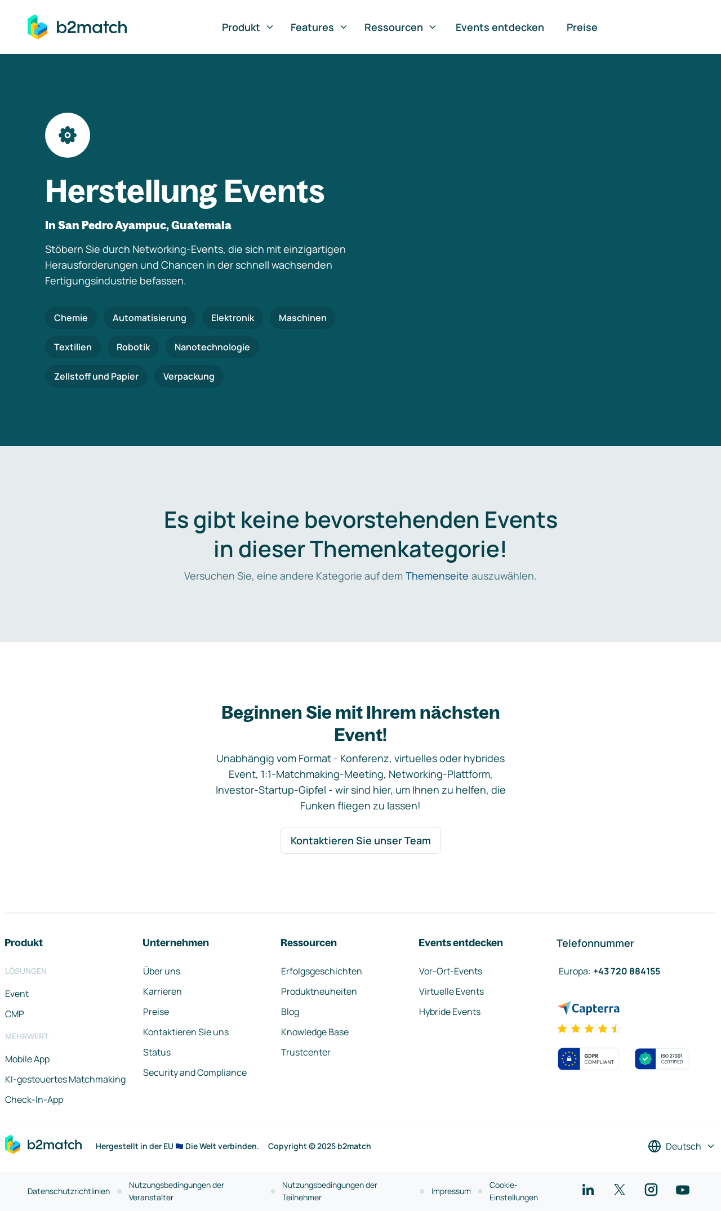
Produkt (248, 27)
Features (320, 27)
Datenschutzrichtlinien (69, 1191)
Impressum (451, 1191)
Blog (290, 1011)
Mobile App (27, 1059)
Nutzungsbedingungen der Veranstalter (176, 1191)
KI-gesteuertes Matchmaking (65, 1079)
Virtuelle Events (451, 991)
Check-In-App (34, 1099)
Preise (582, 27)
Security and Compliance (195, 1072)
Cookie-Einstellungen (513, 1191)
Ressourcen (401, 27)
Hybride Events (449, 1011)
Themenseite (437, 575)
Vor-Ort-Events (450, 971)
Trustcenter (306, 1052)
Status (157, 1052)
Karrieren (162, 991)
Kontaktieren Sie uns (186, 1032)
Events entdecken (500, 27)
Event (17, 993)
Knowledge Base (315, 1032)
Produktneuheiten (319, 991)
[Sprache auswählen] (681, 1146)
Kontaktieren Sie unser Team (361, 840)
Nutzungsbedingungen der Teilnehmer (329, 1191)
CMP (14, 1014)
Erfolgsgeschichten (321, 971)
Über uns (161, 971)
